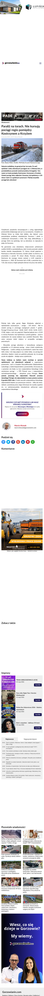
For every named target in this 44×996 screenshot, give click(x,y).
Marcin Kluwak (20, 426)
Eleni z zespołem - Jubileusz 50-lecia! (28, 723)
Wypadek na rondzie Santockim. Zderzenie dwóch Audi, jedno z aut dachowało (22, 762)
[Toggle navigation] (40, 63)
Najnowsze (10, 739)
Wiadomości (5, 122)
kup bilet (37, 685)
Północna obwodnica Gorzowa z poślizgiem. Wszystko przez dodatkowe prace (23, 758)
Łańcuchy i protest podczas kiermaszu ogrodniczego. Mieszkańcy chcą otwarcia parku (23, 772)
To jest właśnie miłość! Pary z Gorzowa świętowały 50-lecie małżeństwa (23, 768)
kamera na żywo (32, 551)
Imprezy (5, 673)
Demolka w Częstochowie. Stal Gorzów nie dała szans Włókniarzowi (22, 766)
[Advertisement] (22, 37)
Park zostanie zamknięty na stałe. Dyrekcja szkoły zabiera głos (21, 751)
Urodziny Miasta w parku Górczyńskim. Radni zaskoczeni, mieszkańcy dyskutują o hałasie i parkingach (23, 776)
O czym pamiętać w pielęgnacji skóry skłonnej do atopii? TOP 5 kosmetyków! (21, 747)
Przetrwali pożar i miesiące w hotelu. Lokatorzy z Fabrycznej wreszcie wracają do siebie (23, 754)
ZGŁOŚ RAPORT (22, 414)
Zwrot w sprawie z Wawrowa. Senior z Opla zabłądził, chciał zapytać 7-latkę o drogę (23, 743)
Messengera (22, 407)
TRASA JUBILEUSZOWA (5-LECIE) (27, 680)
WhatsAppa (30, 407)
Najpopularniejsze (30, 739)
